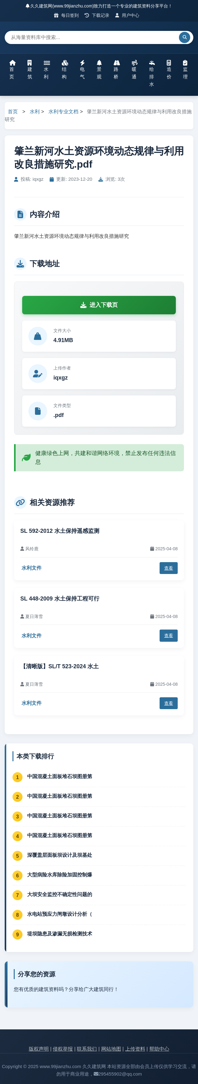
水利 (47, 69)
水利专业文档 (63, 111)
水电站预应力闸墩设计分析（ (59, 914)
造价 (169, 69)
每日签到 (66, 15)
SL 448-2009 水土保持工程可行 (59, 599)
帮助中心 (159, 1049)
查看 (168, 568)
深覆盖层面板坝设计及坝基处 (59, 855)
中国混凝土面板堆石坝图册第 (59, 776)
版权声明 (39, 1049)
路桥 (117, 69)
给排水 (152, 73)
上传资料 (135, 1049)
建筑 (29, 69)
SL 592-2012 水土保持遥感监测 (59, 531)
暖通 (134, 69)
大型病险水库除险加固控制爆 (59, 874)
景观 (99, 69)
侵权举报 (63, 1049)
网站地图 (111, 1049)
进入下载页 (99, 305)
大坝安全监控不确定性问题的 (59, 894)
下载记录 (97, 15)
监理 (185, 69)
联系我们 (87, 1049)
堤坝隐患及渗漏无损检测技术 (59, 933)
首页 (12, 69)
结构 (65, 69)
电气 (82, 69)
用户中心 (127, 15)
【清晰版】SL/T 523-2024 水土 (59, 666)
